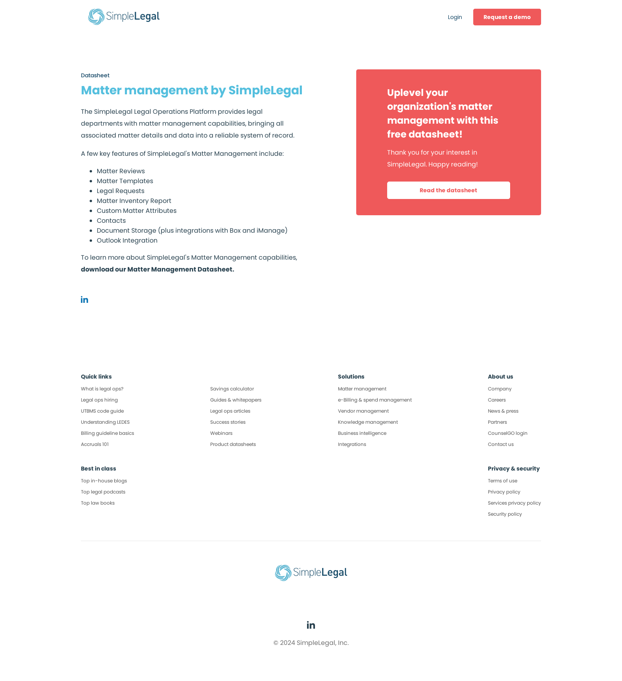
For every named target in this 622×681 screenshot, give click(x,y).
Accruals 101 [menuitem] (95, 444)
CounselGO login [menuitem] (508, 433)
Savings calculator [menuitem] (232, 388)
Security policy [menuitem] (505, 514)
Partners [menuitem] (497, 422)
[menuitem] (507, 17)
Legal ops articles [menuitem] (230, 410)
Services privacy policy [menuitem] (514, 502)
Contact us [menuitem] (501, 444)
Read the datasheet (448, 190)
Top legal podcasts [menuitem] (103, 491)
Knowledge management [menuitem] (368, 422)
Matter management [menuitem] (362, 388)
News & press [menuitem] (503, 410)
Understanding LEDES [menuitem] (105, 422)
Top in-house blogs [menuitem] (104, 480)
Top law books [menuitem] (98, 502)
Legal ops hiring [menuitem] (99, 399)
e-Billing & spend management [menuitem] (375, 399)
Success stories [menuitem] (228, 422)
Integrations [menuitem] (352, 444)
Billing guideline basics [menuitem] (107, 433)
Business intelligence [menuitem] (362, 433)
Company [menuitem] (500, 388)
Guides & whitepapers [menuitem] (235, 399)
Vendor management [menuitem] (363, 410)
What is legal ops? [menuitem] (102, 388)
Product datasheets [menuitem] (233, 444)
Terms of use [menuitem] (502, 480)
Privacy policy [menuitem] (504, 491)
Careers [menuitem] (497, 399)
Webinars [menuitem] (221, 433)
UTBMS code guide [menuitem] (102, 410)
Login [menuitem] (455, 17)
